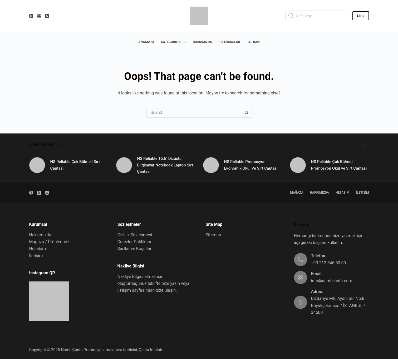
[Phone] (47, 16)
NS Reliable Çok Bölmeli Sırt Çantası (75, 165)
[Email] (39, 16)
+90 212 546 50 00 (328, 262)
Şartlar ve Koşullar (134, 248)
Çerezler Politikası (134, 241)
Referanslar (229, 42)
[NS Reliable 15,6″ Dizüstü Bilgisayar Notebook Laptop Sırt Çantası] (124, 165)
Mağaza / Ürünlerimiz (49, 241)
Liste (360, 16)
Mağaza (296, 192)
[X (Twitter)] (39, 193)
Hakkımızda (202, 42)
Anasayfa (146, 42)
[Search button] (246, 112)
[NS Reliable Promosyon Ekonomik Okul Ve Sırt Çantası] (211, 165)
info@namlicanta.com (331, 280)
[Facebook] (31, 193)
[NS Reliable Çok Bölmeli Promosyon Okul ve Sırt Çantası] (298, 165)
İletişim (253, 42)
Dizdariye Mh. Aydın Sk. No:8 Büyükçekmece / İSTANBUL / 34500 (338, 305)
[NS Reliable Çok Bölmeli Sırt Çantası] (37, 165)
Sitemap (213, 234)
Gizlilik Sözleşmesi (134, 234)
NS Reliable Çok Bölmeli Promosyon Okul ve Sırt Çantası (339, 165)
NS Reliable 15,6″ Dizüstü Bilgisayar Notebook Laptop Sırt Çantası (165, 165)
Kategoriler (174, 42)
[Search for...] (193, 112)
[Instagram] (31, 16)
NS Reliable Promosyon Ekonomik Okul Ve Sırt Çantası (251, 165)
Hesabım (342, 192)
